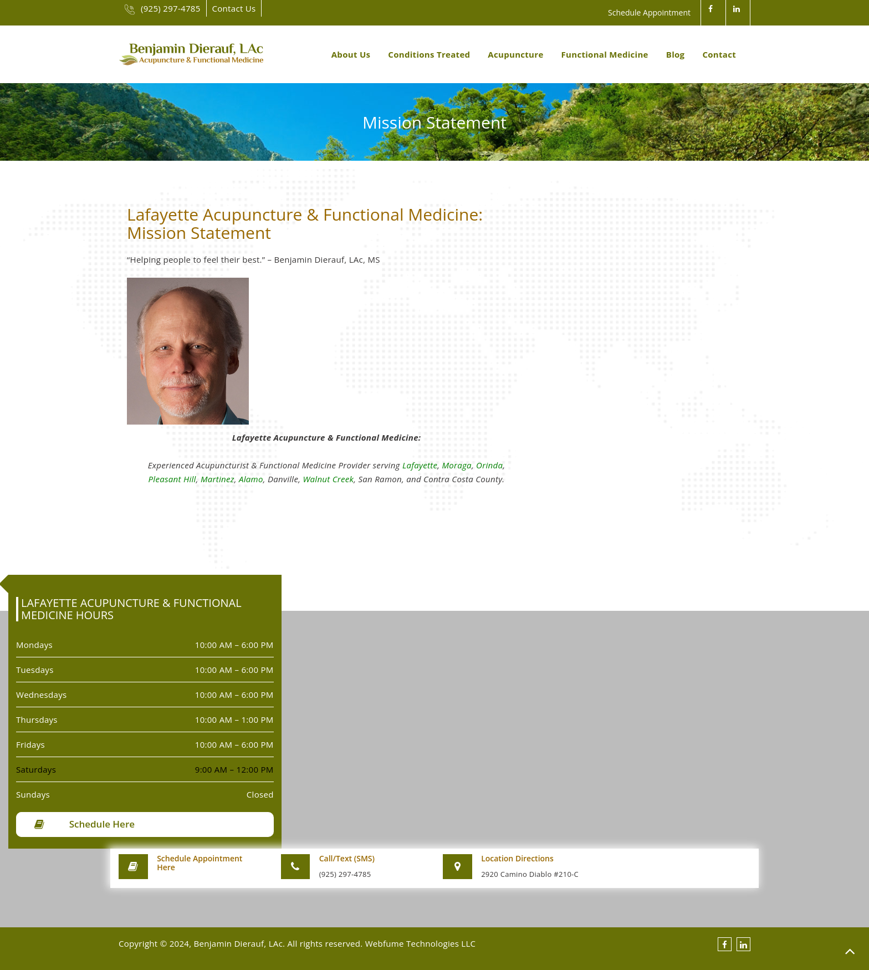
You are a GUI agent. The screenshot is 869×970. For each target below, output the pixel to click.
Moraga (456, 465)
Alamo (251, 478)
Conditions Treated (429, 54)
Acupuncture (515, 54)
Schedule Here (102, 824)
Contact (719, 54)
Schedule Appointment (649, 12)
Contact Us (234, 8)
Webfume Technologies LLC (420, 943)
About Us (351, 54)
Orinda (489, 465)
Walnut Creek (328, 478)
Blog (675, 54)
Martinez (217, 478)
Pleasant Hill (172, 478)
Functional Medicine (604, 54)
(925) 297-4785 (162, 8)
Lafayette (419, 465)
